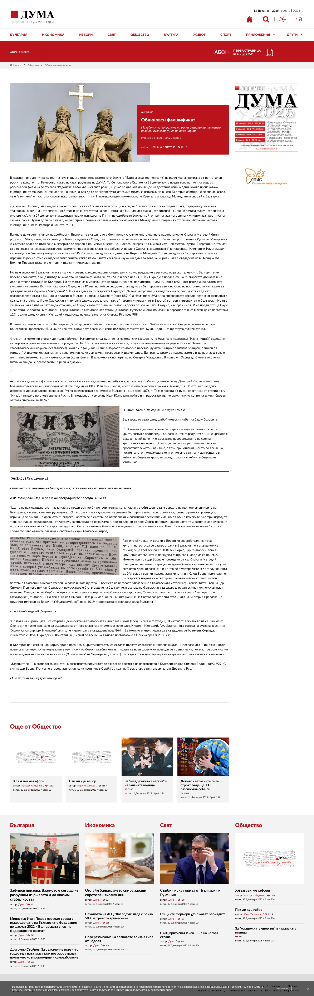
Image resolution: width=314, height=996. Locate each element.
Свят (166, 825)
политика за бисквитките (114, 990)
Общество (33, 65)
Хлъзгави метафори (28, 781)
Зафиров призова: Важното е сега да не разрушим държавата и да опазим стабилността (44, 895)
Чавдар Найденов (31, 785)
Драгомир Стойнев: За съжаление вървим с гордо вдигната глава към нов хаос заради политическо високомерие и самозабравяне (44, 953)
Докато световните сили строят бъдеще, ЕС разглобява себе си (200, 785)
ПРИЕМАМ (282, 989)
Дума (21, 904)
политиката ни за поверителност (152, 990)
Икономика (100, 825)
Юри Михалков (86, 785)
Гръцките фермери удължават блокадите (193, 914)
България (22, 825)
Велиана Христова (163, 147)
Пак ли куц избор (82, 781)
